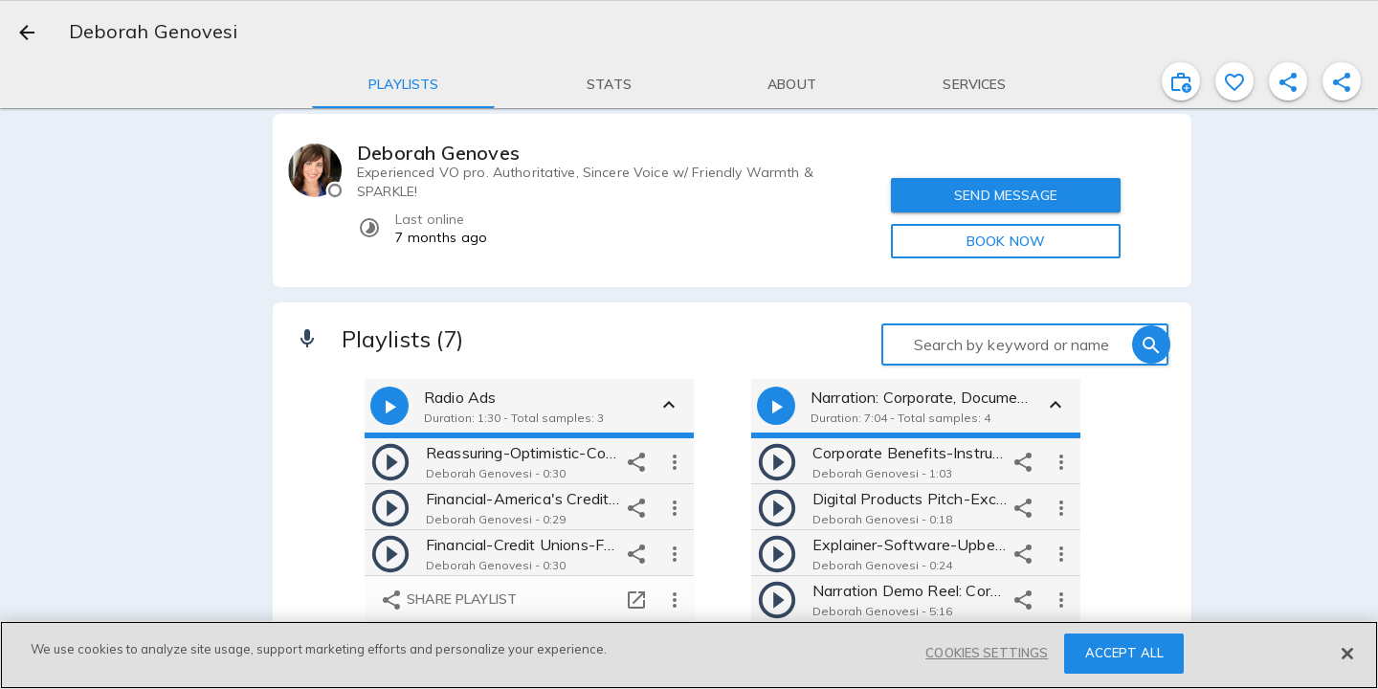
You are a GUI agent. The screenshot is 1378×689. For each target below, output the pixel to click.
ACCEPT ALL (1124, 652)
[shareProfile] (1288, 81)
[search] (1151, 344)
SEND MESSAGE (1005, 195)
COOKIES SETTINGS (986, 652)
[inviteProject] (1181, 81)
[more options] (675, 461)
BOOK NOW (1006, 241)
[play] (390, 461)
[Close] (1347, 654)
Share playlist (448, 600)
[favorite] (1234, 81)
